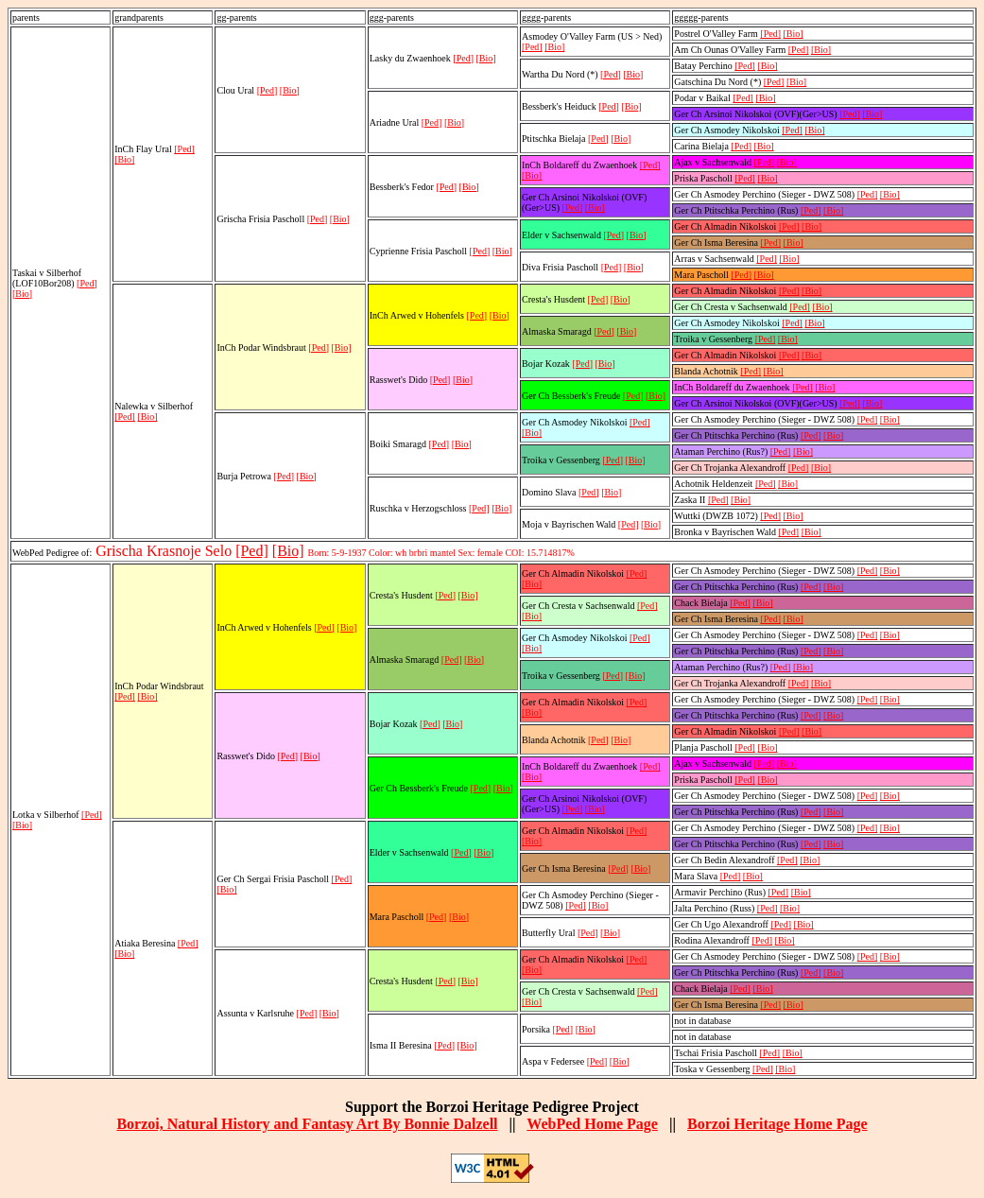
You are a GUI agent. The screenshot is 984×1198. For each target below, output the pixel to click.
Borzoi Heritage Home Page (777, 1124)
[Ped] (87, 283)
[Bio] (22, 293)
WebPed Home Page (592, 1124)
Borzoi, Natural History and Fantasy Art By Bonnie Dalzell (306, 1124)
